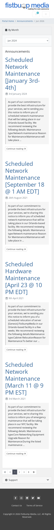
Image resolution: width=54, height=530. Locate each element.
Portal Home (8, 21)
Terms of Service (34, 505)
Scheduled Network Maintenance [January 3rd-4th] (22, 73)
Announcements (25, 21)
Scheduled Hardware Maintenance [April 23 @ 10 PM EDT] (23, 278)
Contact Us (17, 505)
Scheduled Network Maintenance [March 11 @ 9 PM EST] (24, 378)
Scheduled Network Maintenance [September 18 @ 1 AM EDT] (24, 177)
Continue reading (16, 148)
